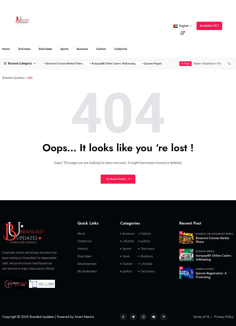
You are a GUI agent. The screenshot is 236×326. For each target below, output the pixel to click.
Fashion (101, 49)
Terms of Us (201, 316)
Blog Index (84, 256)
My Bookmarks (87, 271)
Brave (197, 63)
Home (6, 49)
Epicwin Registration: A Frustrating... (161, 63)
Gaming (200, 269)
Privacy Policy (224, 316)
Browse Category (17, 63)
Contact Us (120, 49)
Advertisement (86, 264)
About (81, 233)
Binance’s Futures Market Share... (61, 63)
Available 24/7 (209, 25)
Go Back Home (118, 179)
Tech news (24, 49)
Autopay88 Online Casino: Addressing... (110, 63)
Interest (82, 248)
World (229, 234)
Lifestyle (128, 241)
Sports (64, 49)
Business (82, 49)
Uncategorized (216, 234)
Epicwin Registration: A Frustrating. (211, 275)
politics (145, 241)
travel (126, 256)
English (182, 26)
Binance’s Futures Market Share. (212, 240)
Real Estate (45, 49)
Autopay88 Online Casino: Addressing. (214, 257)
